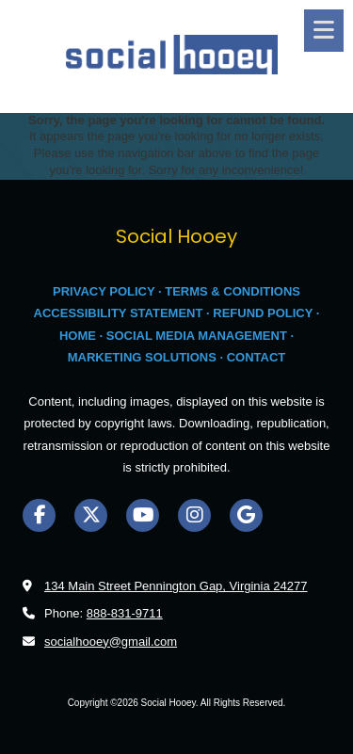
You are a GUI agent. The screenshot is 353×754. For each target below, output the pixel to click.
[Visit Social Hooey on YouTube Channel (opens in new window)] (142, 515)
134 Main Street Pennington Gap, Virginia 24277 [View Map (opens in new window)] (175, 586)
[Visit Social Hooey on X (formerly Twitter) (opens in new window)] (90, 515)
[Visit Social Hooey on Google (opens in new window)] (246, 515)
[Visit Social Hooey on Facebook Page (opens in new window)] (39, 515)
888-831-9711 (125, 613)
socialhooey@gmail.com (110, 641)
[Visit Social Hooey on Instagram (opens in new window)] (194, 515)
